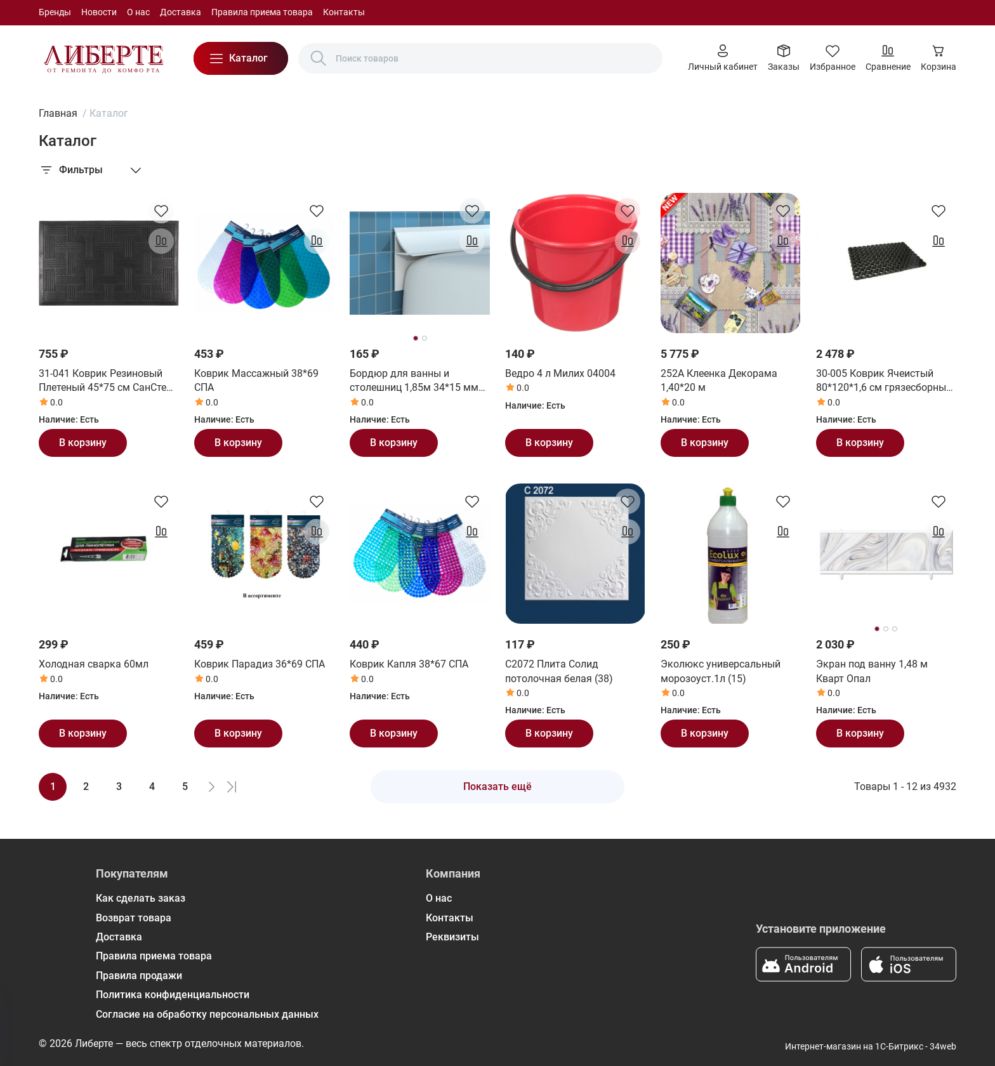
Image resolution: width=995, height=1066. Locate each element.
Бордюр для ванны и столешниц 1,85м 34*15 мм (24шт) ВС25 (414, 381)
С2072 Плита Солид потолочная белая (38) (559, 671)
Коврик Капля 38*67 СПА (409, 664)
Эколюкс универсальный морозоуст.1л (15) (721, 671)
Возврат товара (133, 918)
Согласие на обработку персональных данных (207, 1014)
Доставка (180, 12)
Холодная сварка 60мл (93, 664)
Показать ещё (497, 786)
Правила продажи (139, 976)
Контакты (344, 12)
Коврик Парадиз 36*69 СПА (259, 664)
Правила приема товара (262, 12)
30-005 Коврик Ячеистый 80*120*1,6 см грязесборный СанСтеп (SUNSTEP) (884, 381)
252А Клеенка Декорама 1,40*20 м (719, 380)
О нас (138, 12)
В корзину (83, 443)
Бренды (55, 12)
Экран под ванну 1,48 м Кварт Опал (872, 671)
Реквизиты (452, 937)
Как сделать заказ (140, 898)
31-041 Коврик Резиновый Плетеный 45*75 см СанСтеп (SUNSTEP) (105, 381)
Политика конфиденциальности (172, 995)
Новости (99, 12)
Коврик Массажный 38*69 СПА (256, 380)
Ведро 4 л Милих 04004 (560, 373)
